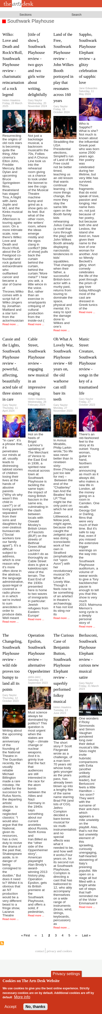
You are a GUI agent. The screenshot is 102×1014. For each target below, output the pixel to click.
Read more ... (10, 324)
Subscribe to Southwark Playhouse (2, 943)
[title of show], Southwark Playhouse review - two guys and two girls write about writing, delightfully (37, 64)
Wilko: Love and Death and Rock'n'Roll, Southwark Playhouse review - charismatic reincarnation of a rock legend (13, 64)
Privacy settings (66, 978)
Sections (25, 14)
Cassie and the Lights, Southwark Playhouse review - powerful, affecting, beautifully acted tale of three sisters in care (12, 369)
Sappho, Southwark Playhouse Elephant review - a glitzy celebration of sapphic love (88, 58)
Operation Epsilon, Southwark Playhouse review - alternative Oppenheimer (39, 653)
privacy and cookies (59, 951)
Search (76, 14)
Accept (11, 1010)
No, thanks (35, 1010)
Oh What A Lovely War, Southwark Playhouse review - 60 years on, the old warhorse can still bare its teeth (63, 369)
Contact (39, 951)
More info (22, 1001)
